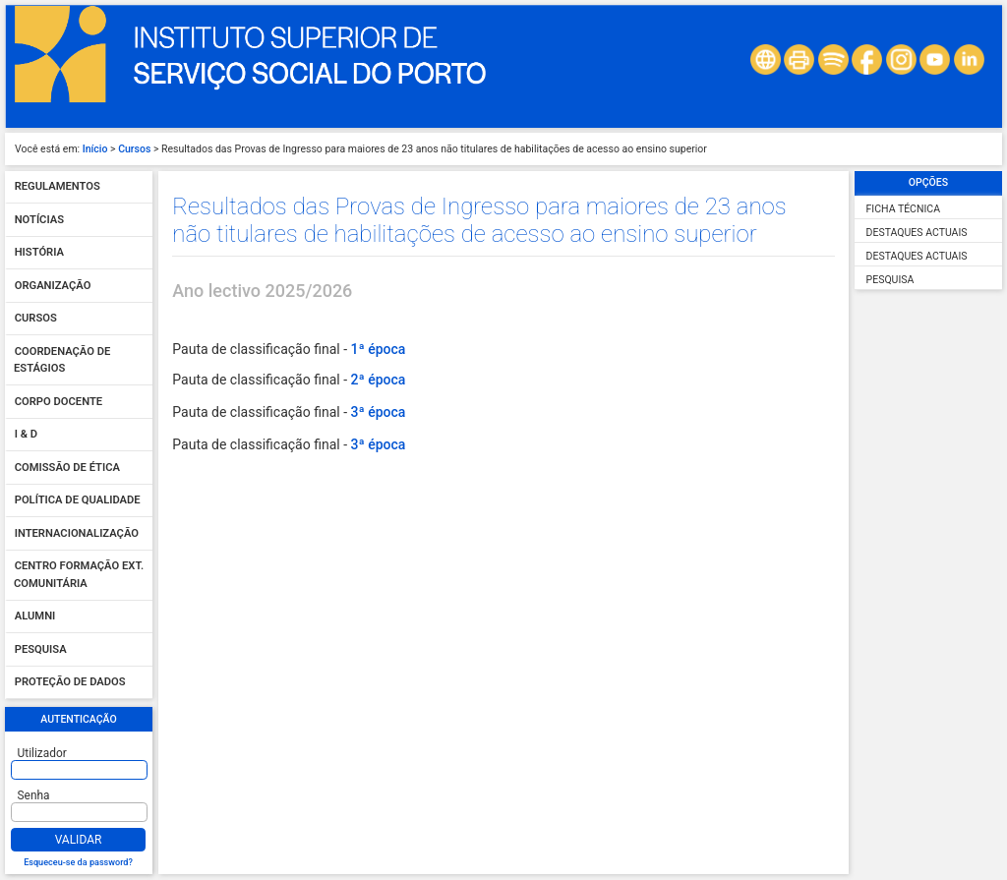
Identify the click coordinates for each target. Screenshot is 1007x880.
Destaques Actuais (917, 232)
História (39, 253)
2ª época (377, 379)
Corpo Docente (58, 401)
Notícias (39, 219)
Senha (34, 795)
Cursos (134, 149)
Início (95, 149)
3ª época (377, 412)
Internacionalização (77, 533)
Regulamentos (57, 187)
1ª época (377, 349)
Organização (53, 285)
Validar (78, 840)
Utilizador (42, 753)
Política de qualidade (78, 501)
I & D (26, 435)
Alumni (35, 617)
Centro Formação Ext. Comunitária (79, 575)
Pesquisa (41, 649)
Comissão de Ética (67, 467)
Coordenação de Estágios (62, 360)
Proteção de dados (70, 682)
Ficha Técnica (903, 209)
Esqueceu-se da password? (78, 862)
